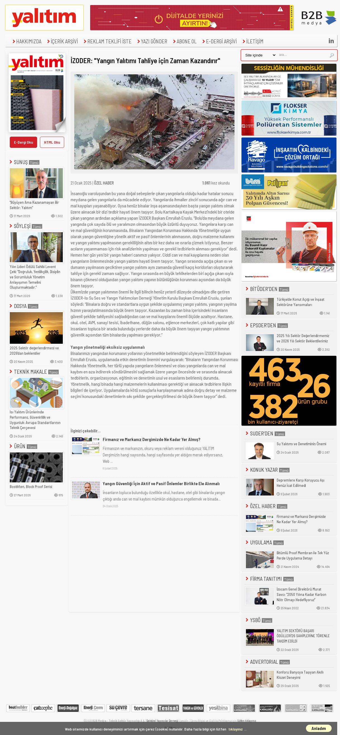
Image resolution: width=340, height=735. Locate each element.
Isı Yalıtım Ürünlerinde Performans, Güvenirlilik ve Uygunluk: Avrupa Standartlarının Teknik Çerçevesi (35, 420)
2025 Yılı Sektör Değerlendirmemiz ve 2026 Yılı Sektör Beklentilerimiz (303, 338)
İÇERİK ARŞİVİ (62, 41)
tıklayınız (235, 729)
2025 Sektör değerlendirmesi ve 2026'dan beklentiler (34, 350)
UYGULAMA (264, 542)
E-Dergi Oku (23, 142)
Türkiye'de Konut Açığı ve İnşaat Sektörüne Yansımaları (300, 302)
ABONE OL (184, 41)
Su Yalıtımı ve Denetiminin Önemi (301, 444)
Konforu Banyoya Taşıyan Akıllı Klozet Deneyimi (300, 675)
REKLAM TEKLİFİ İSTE (106, 41)
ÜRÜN (22, 446)
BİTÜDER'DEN (267, 289)
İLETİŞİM (252, 41)
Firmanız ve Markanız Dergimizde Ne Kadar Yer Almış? (151, 439)
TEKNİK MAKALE (33, 371)
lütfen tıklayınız (246, 720)
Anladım (319, 728)
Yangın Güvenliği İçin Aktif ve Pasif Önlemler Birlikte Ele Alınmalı (161, 483)
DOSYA (23, 306)
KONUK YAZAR (267, 469)
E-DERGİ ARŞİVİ (219, 41)
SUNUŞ (24, 162)
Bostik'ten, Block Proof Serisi (31, 486)
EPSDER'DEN (266, 325)
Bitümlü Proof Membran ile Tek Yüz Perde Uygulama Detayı (303, 555)
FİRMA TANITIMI (269, 578)
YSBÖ (258, 620)
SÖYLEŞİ (25, 226)
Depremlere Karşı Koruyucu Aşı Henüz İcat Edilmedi (300, 483)
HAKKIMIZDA (26, 41)
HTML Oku (52, 142)
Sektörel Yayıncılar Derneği (162, 720)
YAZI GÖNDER (151, 41)
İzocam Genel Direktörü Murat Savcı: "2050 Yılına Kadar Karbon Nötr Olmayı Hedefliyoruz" (301, 594)
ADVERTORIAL (267, 661)
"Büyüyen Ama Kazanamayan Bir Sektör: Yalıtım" (34, 205)
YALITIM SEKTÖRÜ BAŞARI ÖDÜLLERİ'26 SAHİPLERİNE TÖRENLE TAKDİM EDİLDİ (303, 636)
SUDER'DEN (265, 433)
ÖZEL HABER (104, 182)
